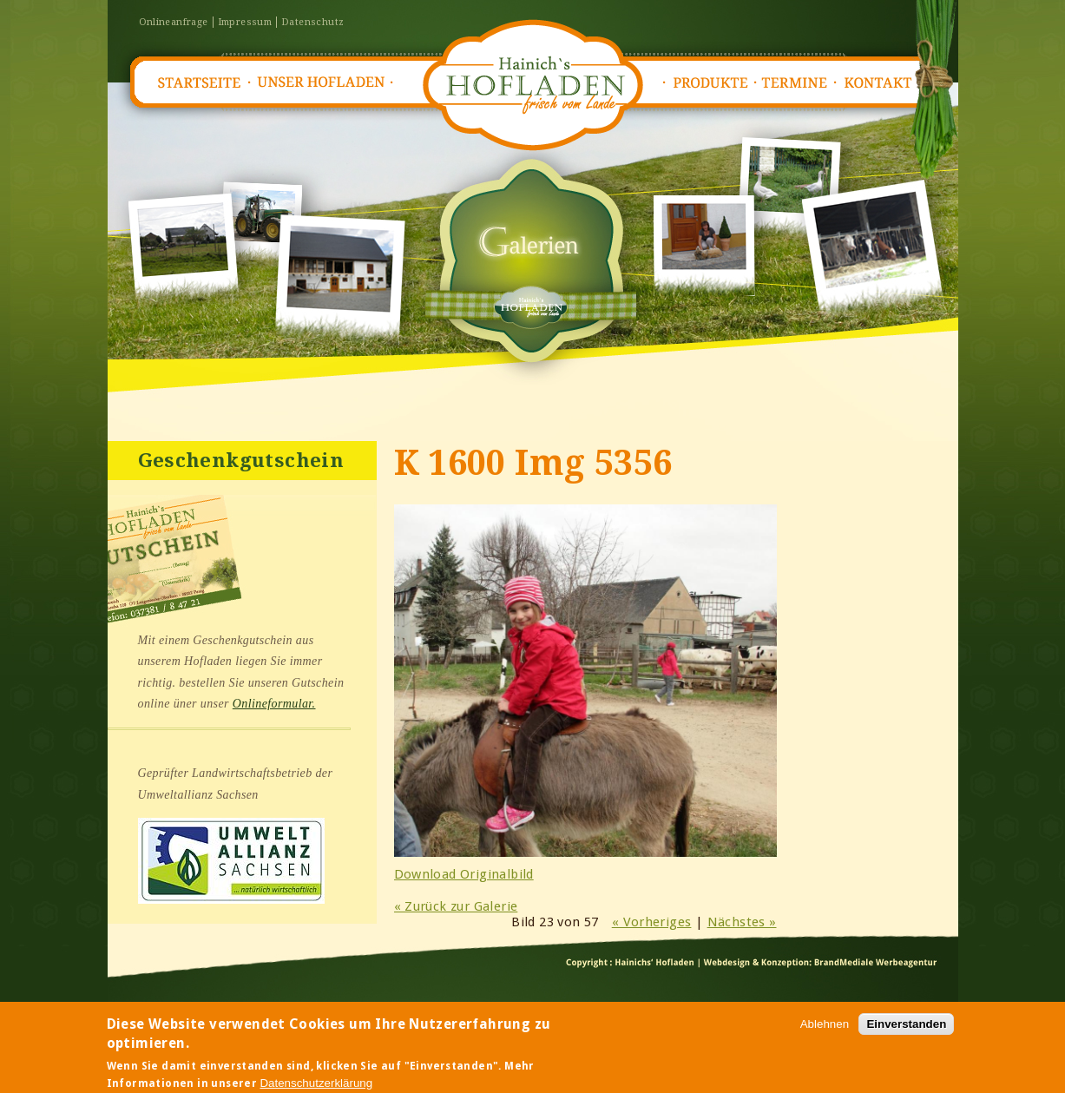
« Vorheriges (652, 922)
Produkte (710, 82)
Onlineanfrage (173, 22)
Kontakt (883, 82)
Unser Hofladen (321, 82)
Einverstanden (906, 1028)
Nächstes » (742, 922)
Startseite (198, 82)
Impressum (245, 22)
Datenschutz (312, 22)
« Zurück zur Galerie (456, 906)
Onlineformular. (274, 703)
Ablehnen (824, 1028)
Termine (799, 82)
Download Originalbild (464, 874)
